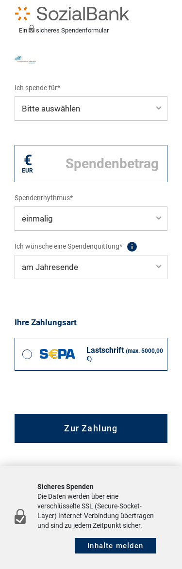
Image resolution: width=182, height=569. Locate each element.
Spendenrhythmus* (44, 197)
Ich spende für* (37, 87)
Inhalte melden (115, 545)
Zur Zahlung (90, 428)
